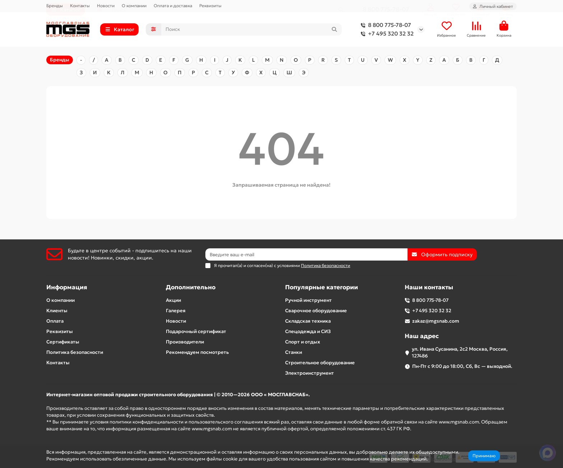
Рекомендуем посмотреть (197, 352)
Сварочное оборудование (316, 311)
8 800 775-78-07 (384, 25)
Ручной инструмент (308, 300)
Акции (173, 300)
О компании (134, 5)
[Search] (251, 30)
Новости (106, 5)
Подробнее (442, 459)
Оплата (55, 321)
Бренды (54, 5)
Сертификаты (62, 342)
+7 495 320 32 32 (386, 34)
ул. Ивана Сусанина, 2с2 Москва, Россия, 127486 (460, 352)
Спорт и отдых (302, 342)
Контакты (80, 5)
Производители (185, 342)
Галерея (176, 311)
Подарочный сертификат (196, 331)
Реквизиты (210, 5)
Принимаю (484, 455)
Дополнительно (190, 287)
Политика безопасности (74, 352)
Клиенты (57, 311)
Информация (66, 287)
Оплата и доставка (173, 5)
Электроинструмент (309, 373)
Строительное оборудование (320, 363)
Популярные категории (321, 287)
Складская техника (308, 321)
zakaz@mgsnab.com (435, 321)
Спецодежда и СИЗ (308, 331)
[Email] (306, 254)
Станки (293, 352)
